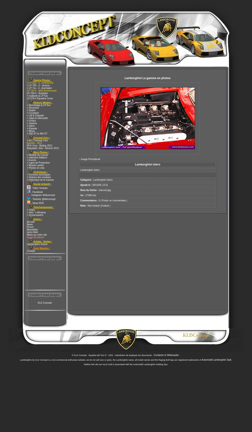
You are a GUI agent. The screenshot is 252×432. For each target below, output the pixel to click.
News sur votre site (37, 234)
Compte (31, 251)
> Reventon (33, 108)
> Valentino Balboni (37, 157)
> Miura (31, 131)
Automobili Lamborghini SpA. (217, 360)
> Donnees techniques (38, 174)
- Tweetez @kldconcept (41, 199)
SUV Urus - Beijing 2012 (39, 145)
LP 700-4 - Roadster (37, 93)
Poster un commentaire (114, 200)
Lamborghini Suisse (37, 244)
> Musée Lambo (35, 165)
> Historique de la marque (40, 180)
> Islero (31, 126)
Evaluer (105, 205)
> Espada (32, 128)
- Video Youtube (37, 188)
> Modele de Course (37, 155)
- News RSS (35, 203)
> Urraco (31, 120)
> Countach (33, 113)
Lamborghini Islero (102, 180)
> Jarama (32, 123)
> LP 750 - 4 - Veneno (38, 85)
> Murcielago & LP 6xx (38, 105)
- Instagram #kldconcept (41, 195)
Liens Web (32, 232)
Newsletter (32, 229)
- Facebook (35, 192)
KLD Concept (45, 303)
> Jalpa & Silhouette (37, 118)
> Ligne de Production (38, 162)
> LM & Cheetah (35, 115)
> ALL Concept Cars (37, 140)
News (30, 224)
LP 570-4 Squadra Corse (40, 98)
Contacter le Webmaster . (167, 355)
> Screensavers (35, 215)
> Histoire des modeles (39, 177)
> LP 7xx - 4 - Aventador (39, 88)
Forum (30, 227)
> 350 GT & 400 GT (37, 133)
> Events (31, 160)
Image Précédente (90, 159)
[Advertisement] (45, 275)
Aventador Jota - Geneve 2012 (43, 148)
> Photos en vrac (36, 168)
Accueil (31, 222)
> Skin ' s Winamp (36, 212)
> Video (31, 210)
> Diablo (31, 110)
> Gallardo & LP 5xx (37, 96)
